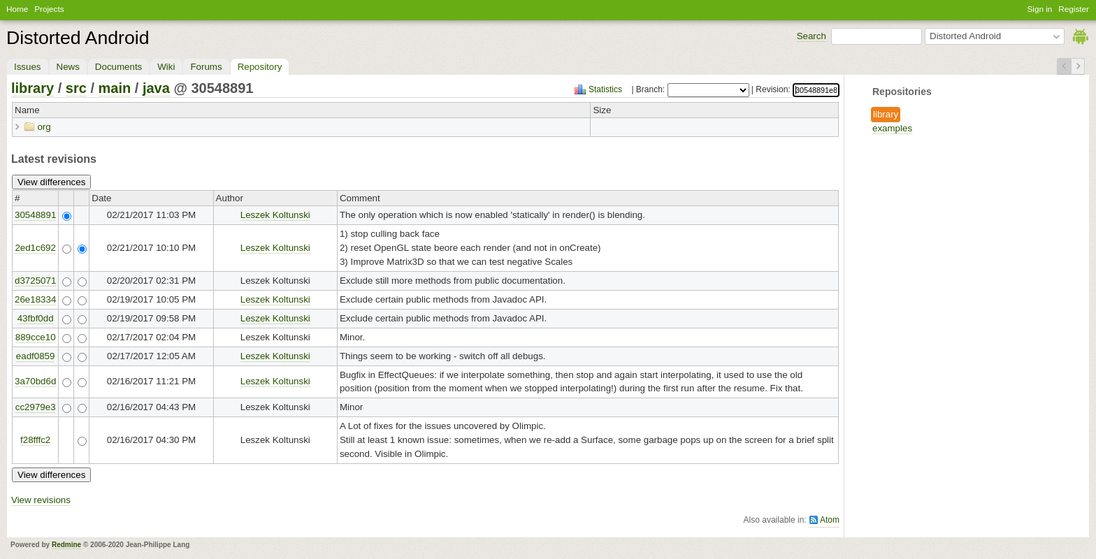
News (68, 66)
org (43, 127)
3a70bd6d (35, 381)
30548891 (35, 215)
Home (17, 8)
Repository (260, 66)
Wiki (166, 66)
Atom (829, 520)
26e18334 (35, 299)
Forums (206, 66)
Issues (27, 66)
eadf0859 (35, 356)
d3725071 (35, 280)
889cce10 (35, 337)
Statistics (605, 89)
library (885, 114)
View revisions (41, 500)
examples (892, 128)
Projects (49, 8)
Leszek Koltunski (275, 215)
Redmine (66, 545)
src (76, 88)
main (115, 88)
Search (811, 36)
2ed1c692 (35, 247)
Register (1073, 8)
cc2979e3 (35, 407)
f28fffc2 (35, 440)
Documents (118, 66)
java (156, 88)
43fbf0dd (35, 318)
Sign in (1040, 8)
